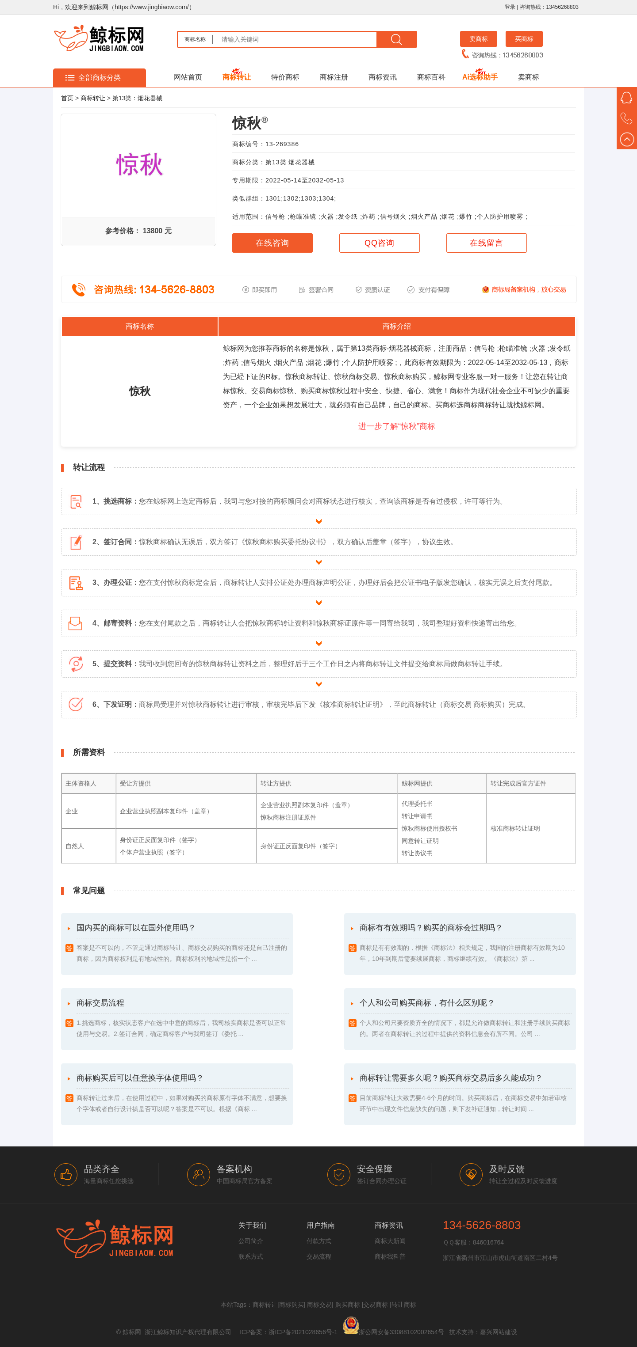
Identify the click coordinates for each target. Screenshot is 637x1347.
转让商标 (403, 1304)
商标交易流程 (183, 1019)
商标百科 (431, 77)
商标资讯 (382, 77)
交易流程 (319, 1256)
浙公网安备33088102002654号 (401, 1332)
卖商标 (478, 38)
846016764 (488, 1242)
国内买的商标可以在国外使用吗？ (183, 943)
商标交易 (319, 1304)
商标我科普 (390, 1256)
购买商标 (347, 1304)
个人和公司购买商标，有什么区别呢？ (466, 1019)
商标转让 (237, 77)
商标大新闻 (390, 1241)
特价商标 (285, 77)
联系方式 (250, 1256)
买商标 (524, 38)
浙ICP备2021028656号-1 (303, 1332)
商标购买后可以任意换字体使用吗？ (183, 1094)
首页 (67, 98)
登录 (510, 7)
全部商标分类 (99, 77)
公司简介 (250, 1241)
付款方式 (319, 1241)
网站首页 (188, 77)
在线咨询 (272, 243)
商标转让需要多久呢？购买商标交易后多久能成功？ (466, 1094)
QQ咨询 (380, 243)
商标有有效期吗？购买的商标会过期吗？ (466, 943)
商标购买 (291, 1304)
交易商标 (375, 1304)
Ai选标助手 (480, 77)
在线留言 (486, 243)
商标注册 (334, 77)
